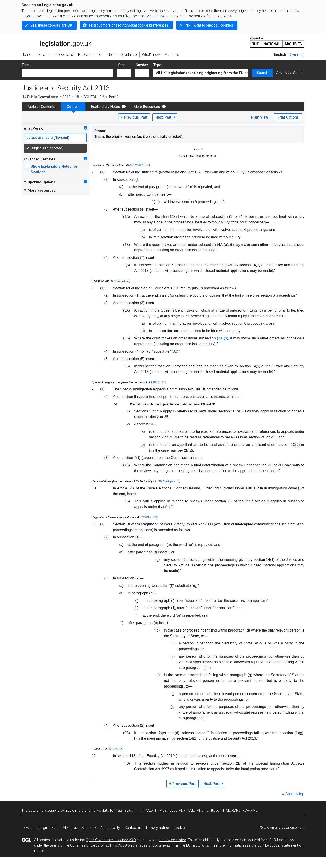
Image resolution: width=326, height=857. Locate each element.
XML (191, 810)
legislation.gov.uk (56, 42)
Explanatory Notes (105, 106)
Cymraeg (297, 54)
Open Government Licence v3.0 (111, 840)
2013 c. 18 (70, 97)
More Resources (147, 106)
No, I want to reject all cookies (209, 25)
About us (70, 828)
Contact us (133, 828)
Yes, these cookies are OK (51, 25)
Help (54, 828)
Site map (89, 828)
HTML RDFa (231, 810)
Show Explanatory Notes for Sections (54, 169)
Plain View (259, 117)
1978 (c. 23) (142, 165)
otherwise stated (172, 840)
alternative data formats (103, 810)
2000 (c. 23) (150, 517)
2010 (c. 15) (115, 748)
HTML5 (147, 810)
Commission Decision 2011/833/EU (98, 845)
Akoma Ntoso (208, 810)
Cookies (180, 828)
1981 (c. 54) (122, 281)
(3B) (175, 351)
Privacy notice (157, 828)
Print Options (288, 117)
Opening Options (39, 182)
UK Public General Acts (40, 97)
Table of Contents (41, 106)
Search (262, 72)
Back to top (294, 794)
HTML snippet (166, 810)
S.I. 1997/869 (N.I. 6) (165, 481)
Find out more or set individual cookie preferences (129, 25)
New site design (34, 828)
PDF (182, 810)
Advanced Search (290, 73)
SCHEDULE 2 (94, 97)
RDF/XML (249, 810)
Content (73, 106)
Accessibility (110, 828)
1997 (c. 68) (158, 382)
